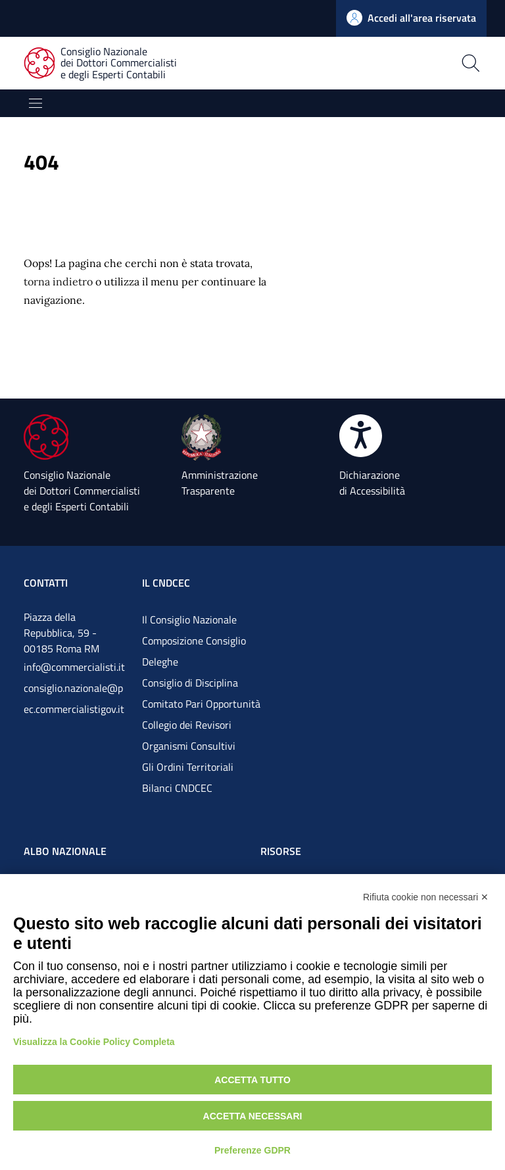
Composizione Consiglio (194, 640)
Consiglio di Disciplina (190, 683)
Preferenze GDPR (252, 1150)
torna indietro (58, 281)
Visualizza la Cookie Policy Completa (94, 1041)
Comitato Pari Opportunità (201, 704)
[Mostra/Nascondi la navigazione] (35, 103)
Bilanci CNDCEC (177, 788)
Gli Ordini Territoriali (187, 767)
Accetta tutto (252, 1080)
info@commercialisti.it (74, 667)
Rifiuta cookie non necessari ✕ (426, 897)
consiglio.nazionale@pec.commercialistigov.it (74, 698)
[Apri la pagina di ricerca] (367, 63)
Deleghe (160, 662)
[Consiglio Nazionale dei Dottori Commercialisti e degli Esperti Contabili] (108, 63)
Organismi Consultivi (188, 746)
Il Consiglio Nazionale (189, 619)
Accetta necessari (252, 1116)
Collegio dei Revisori (186, 725)
